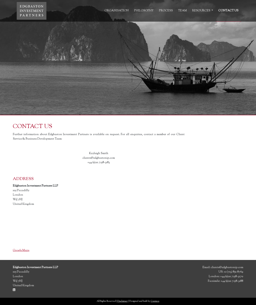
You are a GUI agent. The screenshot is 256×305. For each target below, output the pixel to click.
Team (182, 11)
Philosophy (144, 11)
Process (166, 11)
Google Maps (21, 250)
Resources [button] (201, 11)
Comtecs (155, 301)
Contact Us (228, 11)
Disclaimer (122, 301)
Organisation (117, 11)
